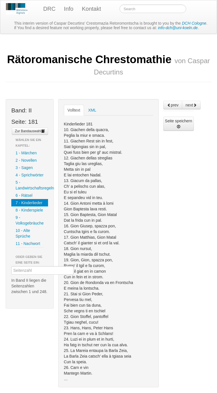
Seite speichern (178, 124)
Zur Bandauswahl (30, 131)
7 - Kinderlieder (29, 202)
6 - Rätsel (24, 195)
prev (173, 105)
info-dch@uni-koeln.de (178, 27)
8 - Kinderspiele (29, 210)
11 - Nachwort (28, 243)
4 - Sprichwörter (30, 175)
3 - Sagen (24, 167)
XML (92, 110)
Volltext (74, 110)
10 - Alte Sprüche (23, 233)
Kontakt (91, 9)
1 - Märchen (26, 153)
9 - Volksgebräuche (30, 220)
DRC (49, 9)
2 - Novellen (26, 160)
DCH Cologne (194, 23)
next (191, 105)
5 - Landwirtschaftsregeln (32, 185)
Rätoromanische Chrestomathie (108, 64)
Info (68, 9)
